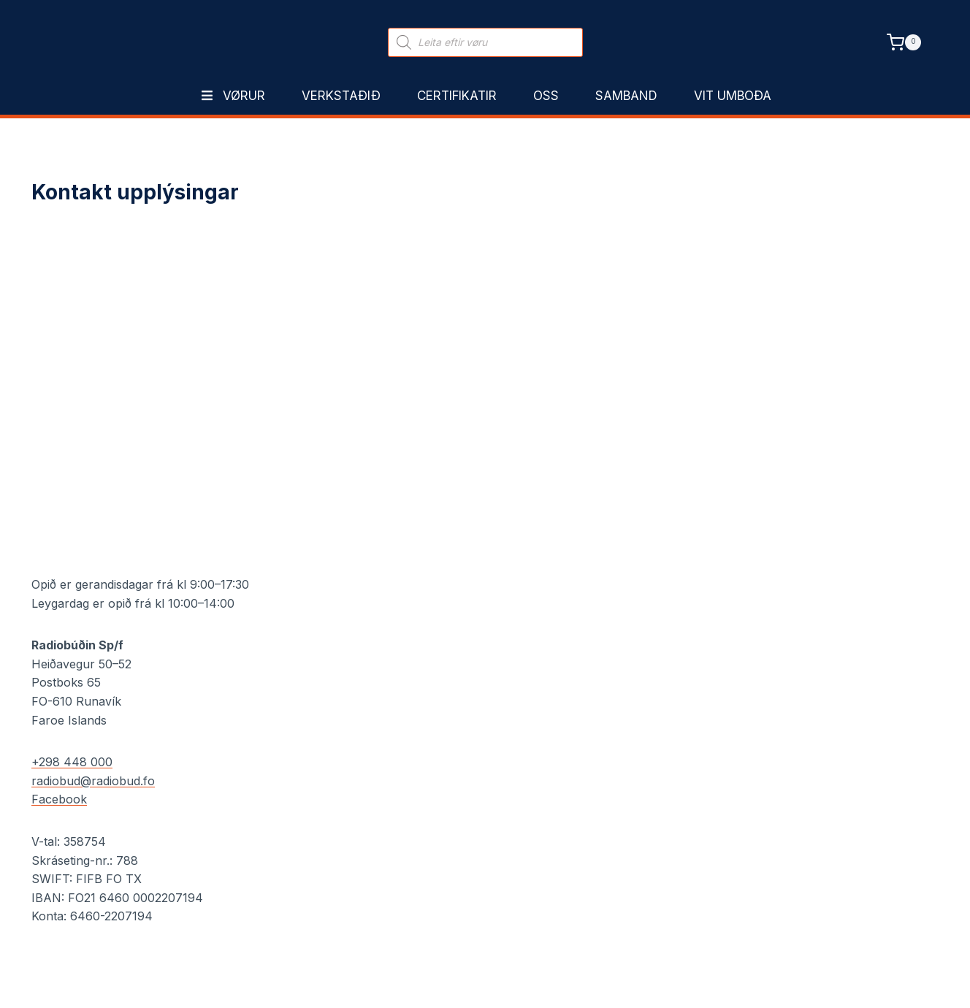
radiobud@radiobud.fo (93, 781)
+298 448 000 (71, 762)
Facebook (59, 799)
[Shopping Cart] (904, 42)
